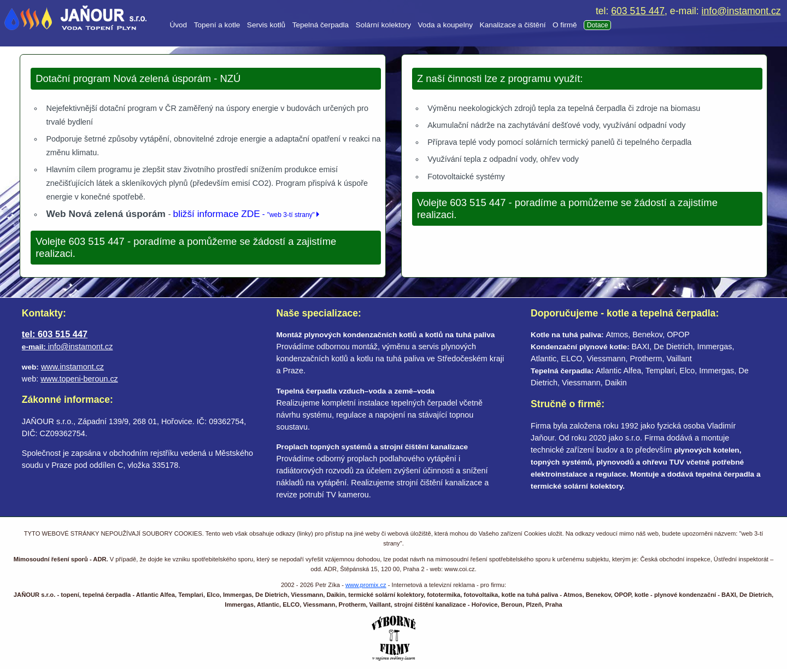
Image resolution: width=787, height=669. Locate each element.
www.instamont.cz (72, 366)
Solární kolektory (383, 25)
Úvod (178, 25)
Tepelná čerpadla (320, 25)
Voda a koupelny (445, 25)
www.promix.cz (365, 585)
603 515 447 (638, 10)
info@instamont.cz (741, 10)
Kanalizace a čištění (513, 25)
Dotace (597, 25)
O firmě (565, 25)
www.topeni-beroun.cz (79, 378)
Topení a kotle (217, 25)
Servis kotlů (266, 25)
